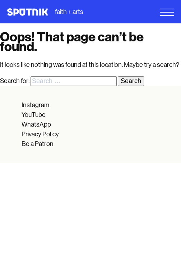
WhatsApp (36, 124)
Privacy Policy (40, 134)
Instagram (35, 105)
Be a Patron (38, 143)
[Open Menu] (135, 12)
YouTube (34, 114)
